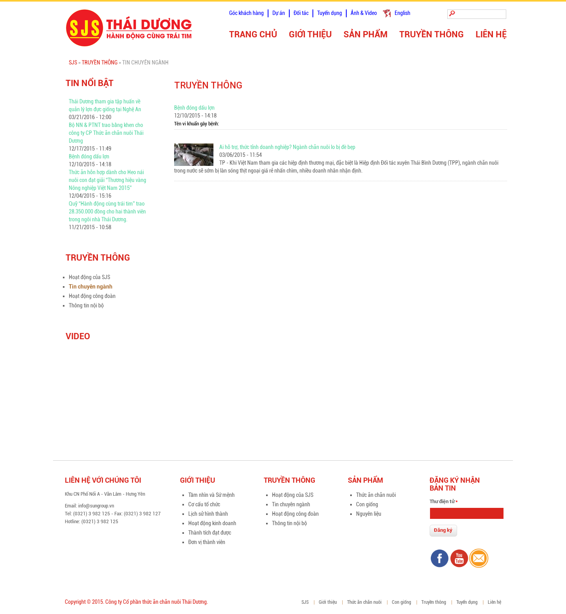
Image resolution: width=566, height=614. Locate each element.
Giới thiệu (310, 34)
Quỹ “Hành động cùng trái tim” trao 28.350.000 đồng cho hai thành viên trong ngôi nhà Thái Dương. (107, 211)
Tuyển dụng (329, 13)
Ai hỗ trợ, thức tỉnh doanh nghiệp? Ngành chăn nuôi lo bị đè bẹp (287, 147)
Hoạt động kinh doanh (212, 523)
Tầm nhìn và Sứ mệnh (211, 495)
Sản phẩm (366, 34)
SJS (73, 62)
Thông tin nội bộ (86, 305)
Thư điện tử (444, 501)
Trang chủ (253, 34)
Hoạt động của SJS (89, 277)
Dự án (278, 13)
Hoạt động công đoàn (92, 296)
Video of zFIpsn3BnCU (112, 388)
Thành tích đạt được (209, 532)
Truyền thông (431, 34)
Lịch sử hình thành (208, 514)
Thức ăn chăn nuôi (376, 495)
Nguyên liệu (368, 514)
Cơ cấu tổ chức (204, 504)
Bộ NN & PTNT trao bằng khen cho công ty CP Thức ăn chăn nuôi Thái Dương (106, 133)
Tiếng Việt (387, 13)
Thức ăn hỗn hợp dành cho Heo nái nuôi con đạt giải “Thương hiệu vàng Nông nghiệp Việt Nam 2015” (107, 180)
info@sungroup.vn (96, 506)
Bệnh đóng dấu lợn (89, 156)
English (402, 13)
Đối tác (301, 13)
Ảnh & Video (364, 13)
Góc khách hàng (246, 13)
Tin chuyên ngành (90, 286)
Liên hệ (491, 34)
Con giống (367, 504)
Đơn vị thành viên (206, 542)
